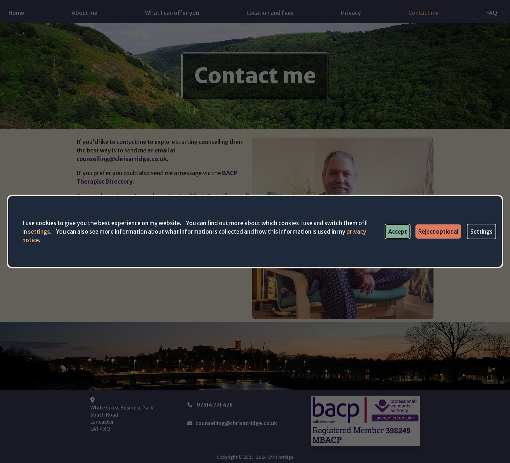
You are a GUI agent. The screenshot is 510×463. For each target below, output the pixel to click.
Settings (481, 231)
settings (39, 231)
